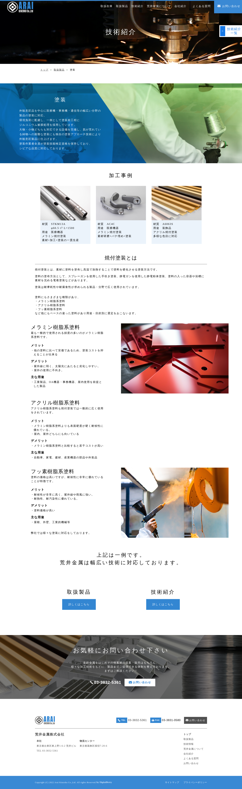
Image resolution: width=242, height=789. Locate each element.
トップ (44, 70)
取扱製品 (59, 70)
